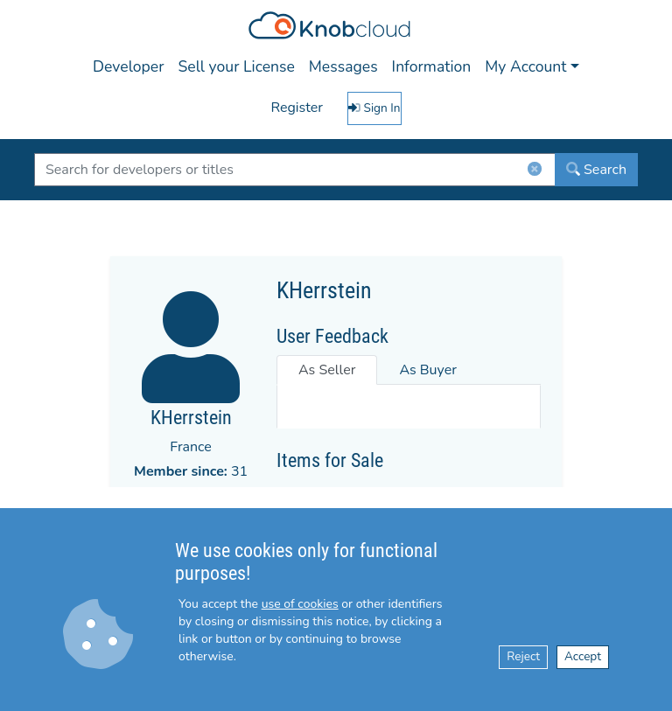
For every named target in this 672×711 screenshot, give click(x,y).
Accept (582, 656)
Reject (523, 656)
